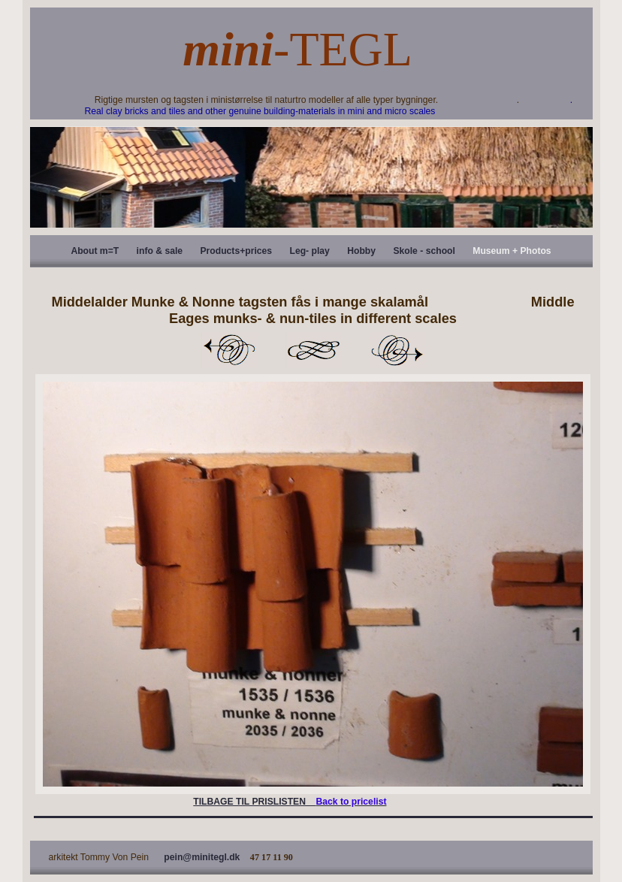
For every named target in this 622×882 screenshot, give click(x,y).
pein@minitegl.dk (202, 857)
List (313, 350)
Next (397, 350)
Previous (229, 350)
